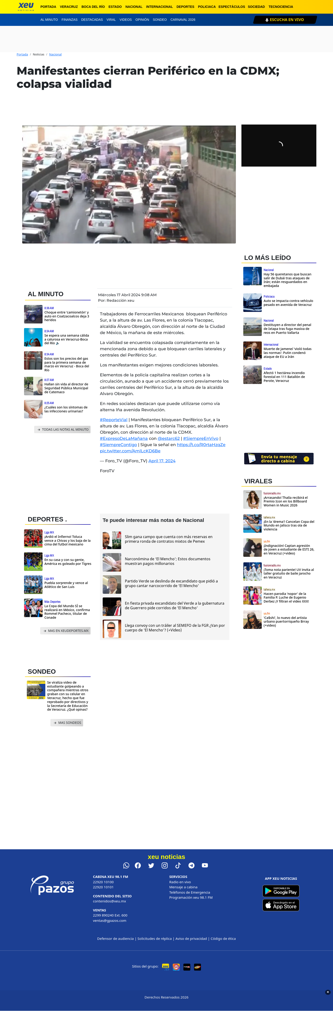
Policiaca (207, 7)
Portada (48, 7)
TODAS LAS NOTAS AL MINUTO (63, 429)
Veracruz (69, 7)
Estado (115, 7)
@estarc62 (169, 438)
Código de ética (223, 938)
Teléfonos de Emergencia (189, 892)
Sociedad (256, 7)
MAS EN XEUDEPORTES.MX (66, 630)
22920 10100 (103, 882)
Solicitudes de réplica (155, 938)
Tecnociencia (280, 7)
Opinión (142, 19)
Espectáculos (232, 7)
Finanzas (69, 19)
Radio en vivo (180, 882)
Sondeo (160, 19)
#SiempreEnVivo (200, 438)
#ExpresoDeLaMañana (124, 438)
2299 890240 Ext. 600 (110, 915)
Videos (126, 19)
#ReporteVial (113, 419)
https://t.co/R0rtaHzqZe (201, 444)
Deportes (185, 7)
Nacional (133, 7)
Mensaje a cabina (183, 887)
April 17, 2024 (162, 460)
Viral (111, 19)
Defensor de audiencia (115, 938)
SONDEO (42, 671)
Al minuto (49, 19)
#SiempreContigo (118, 444)
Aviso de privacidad (191, 938)
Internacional (159, 7)
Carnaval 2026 (182, 19)
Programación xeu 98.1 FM (191, 897)
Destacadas (92, 19)
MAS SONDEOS (67, 722)
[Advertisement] (59, 473)
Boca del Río (93, 7)
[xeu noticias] (26, 7)
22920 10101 (103, 887)
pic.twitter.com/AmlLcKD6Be (130, 451)
